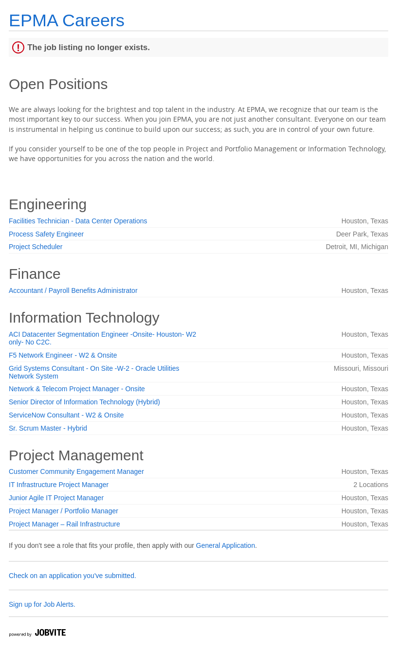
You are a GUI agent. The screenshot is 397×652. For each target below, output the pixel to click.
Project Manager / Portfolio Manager (63, 511)
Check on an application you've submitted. (72, 576)
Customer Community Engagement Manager (76, 471)
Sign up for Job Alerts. (42, 604)
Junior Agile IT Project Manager (56, 498)
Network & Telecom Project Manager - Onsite (77, 389)
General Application (225, 545)
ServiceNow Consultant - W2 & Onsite (66, 415)
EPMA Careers (67, 20)
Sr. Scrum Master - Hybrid (48, 428)
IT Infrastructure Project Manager (58, 485)
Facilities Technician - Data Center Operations (78, 221)
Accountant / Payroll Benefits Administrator (73, 290)
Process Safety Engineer (46, 234)
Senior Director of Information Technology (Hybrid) (84, 402)
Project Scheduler (36, 247)
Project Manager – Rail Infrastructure (64, 524)
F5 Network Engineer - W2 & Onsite (63, 355)
